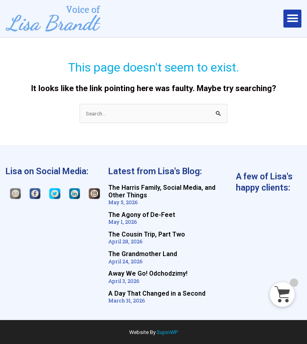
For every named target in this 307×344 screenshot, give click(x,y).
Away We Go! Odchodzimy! (147, 273)
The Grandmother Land (142, 254)
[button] (292, 19)
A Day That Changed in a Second (156, 293)
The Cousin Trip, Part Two (146, 234)
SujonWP (167, 332)
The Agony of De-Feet (141, 215)
